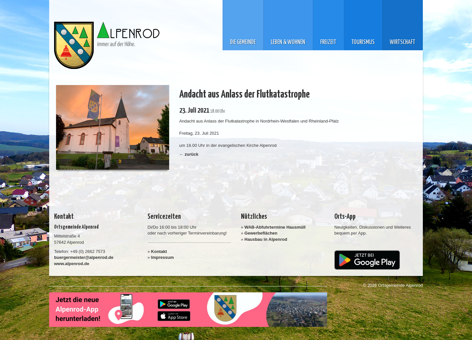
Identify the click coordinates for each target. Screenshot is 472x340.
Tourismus (363, 42)
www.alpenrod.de (71, 263)
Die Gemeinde (243, 42)
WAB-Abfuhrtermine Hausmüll (275, 227)
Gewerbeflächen (261, 233)
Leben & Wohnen (288, 42)
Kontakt (159, 251)
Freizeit (328, 42)
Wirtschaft (402, 42)
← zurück (189, 154)
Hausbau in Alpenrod (266, 239)
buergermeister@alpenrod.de (83, 257)
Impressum (162, 257)
